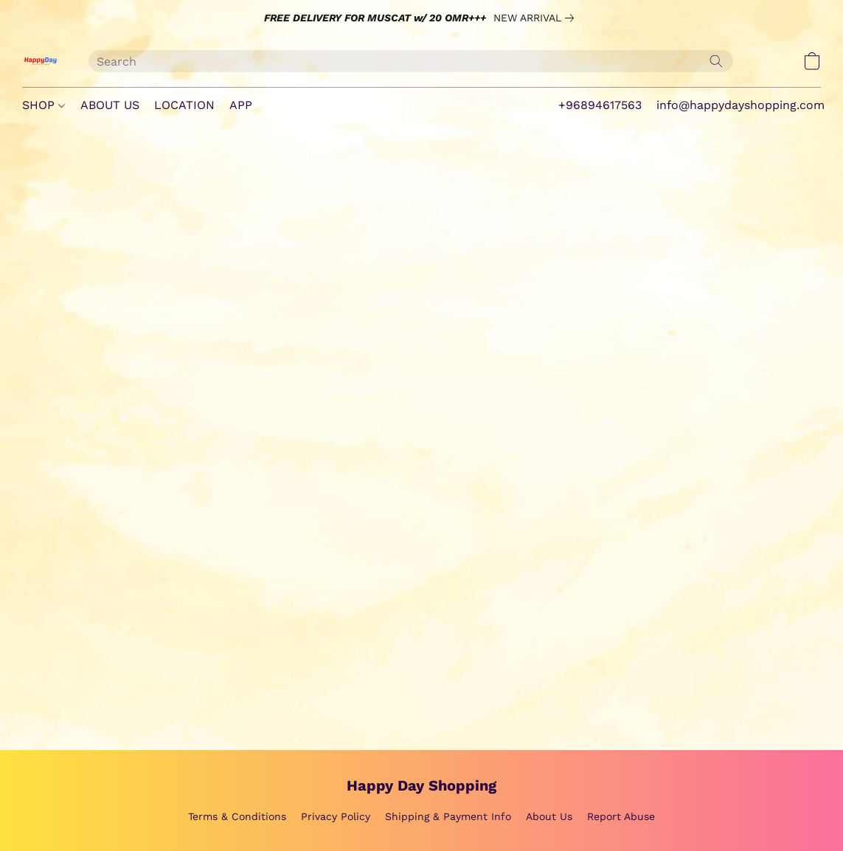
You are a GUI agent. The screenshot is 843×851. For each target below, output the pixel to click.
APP (240, 105)
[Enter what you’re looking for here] (411, 61)
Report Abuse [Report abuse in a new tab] (621, 816)
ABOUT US (109, 105)
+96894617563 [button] (600, 105)
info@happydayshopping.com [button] (740, 105)
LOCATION (184, 105)
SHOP (43, 105)
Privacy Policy (335, 816)
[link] (536, 18)
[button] (40, 61)
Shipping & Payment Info (448, 816)
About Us (549, 816)
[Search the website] (716, 61)
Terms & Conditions (237, 816)
